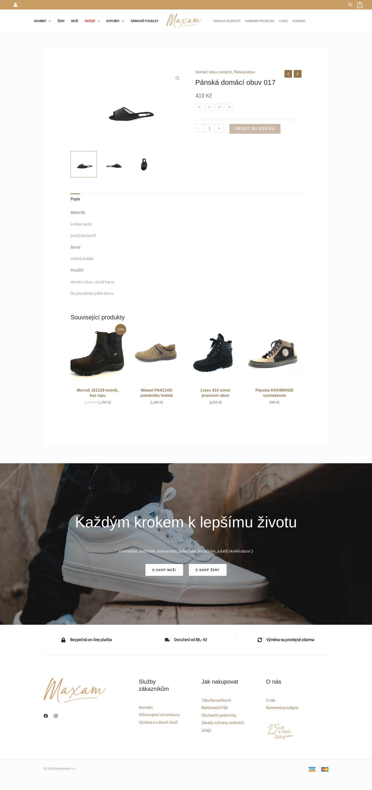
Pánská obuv (244, 72)
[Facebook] (46, 716)
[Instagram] (56, 716)
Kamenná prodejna (282, 707)
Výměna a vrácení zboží (158, 722)
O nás (270, 700)
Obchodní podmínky (219, 715)
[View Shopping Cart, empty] (360, 4)
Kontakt (146, 707)
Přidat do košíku (255, 128)
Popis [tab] (75, 199)
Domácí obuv (206, 72)
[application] (48, 20)
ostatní (225, 72)
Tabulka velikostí (216, 700)
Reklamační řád (214, 707)
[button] (350, 5)
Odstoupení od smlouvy (159, 714)
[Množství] (209, 128)
